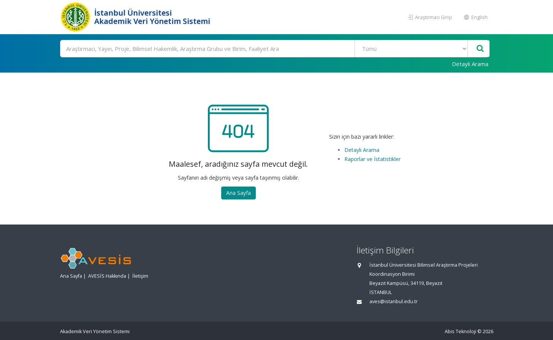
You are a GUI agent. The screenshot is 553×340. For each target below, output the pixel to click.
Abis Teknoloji (460, 331)
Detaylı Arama (470, 64)
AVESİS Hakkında (107, 276)
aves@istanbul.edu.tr (393, 301)
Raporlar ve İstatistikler (372, 159)
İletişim (140, 276)
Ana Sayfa (238, 192)
